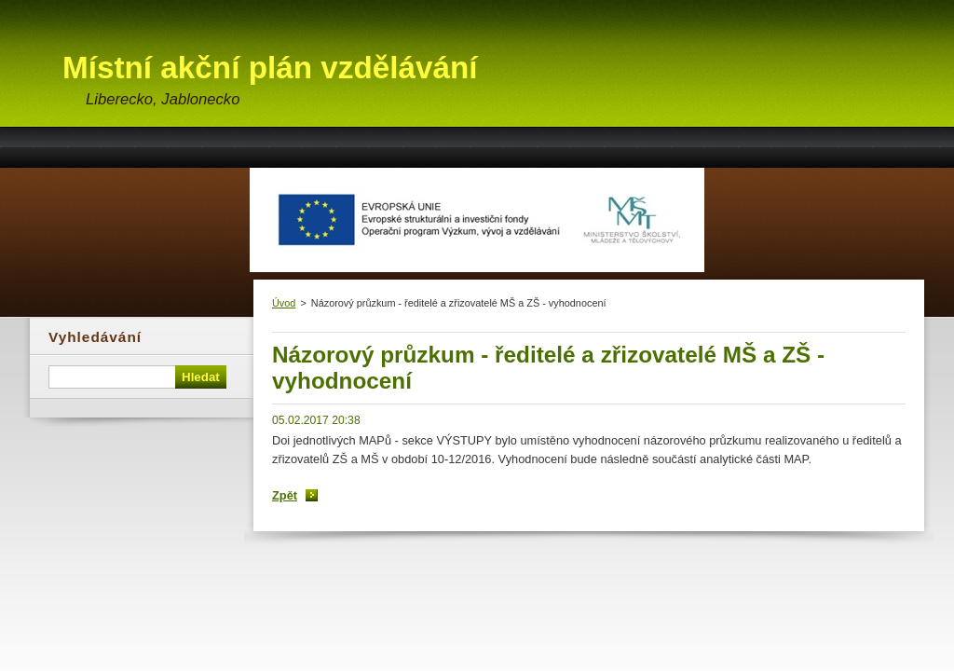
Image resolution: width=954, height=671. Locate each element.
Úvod (283, 302)
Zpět (284, 495)
